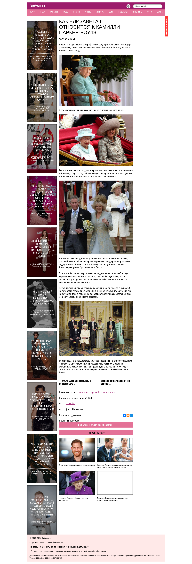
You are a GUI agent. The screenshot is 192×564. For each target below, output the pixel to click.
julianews (110, 392)
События (54, 12)
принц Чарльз (98, 392)
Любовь (100, 12)
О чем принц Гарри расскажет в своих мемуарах (77, 465)
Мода (65, 12)
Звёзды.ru (39, 6)
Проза (42, 12)
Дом (111, 12)
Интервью (137, 12)
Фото (149, 12)
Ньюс (32, 12)
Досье (159, 12)
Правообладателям (55, 542)
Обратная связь (37, 542)
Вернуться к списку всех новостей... (96, 424)
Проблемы (123, 12)
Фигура (88, 12)
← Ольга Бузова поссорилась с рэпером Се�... (75, 382)
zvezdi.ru (70, 403)
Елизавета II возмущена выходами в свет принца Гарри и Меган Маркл (112, 499)
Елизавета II (84, 392)
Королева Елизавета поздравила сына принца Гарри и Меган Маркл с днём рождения (114, 466)
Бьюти (76, 12)
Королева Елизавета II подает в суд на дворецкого (73, 499)
